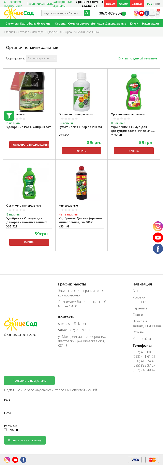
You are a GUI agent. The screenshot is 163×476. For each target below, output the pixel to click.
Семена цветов (79, 23)
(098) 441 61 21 (144, 356)
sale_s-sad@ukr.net (72, 323)
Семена (60, 23)
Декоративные (115, 23)
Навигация (142, 284)
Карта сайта (142, 338)
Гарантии (33, 3)
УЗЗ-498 (64, 226)
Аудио (123, 3)
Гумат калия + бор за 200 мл (80, 127)
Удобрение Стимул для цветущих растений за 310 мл (131, 129)
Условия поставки (139, 299)
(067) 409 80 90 (144, 352)
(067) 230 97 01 (74, 330)
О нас (137, 291)
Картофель (28, 23)
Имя (7, 400)
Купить (81, 151)
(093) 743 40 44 (144, 370)
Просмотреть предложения (29, 144)
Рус (149, 3)
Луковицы (44, 23)
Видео (110, 3)
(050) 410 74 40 (144, 361)
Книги (134, 23)
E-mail (8, 413)
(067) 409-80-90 (112, 13)
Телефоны (142, 345)
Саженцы (12, 23)
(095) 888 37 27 (144, 365)
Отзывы (138, 332)
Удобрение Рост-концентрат (28, 127)
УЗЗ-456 (64, 135)
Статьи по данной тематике (137, 58)
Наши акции (150, 23)
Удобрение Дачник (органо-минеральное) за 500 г (80, 220)
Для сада (97, 23)
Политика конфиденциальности (146, 323)
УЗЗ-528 (116, 135)
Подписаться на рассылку (25, 440)
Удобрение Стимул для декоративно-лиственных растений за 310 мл (26, 220)
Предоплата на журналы (29, 380)
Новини (11, 430)
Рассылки (10, 426)
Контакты (46, 3)
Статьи (137, 3)
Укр (157, 3)
